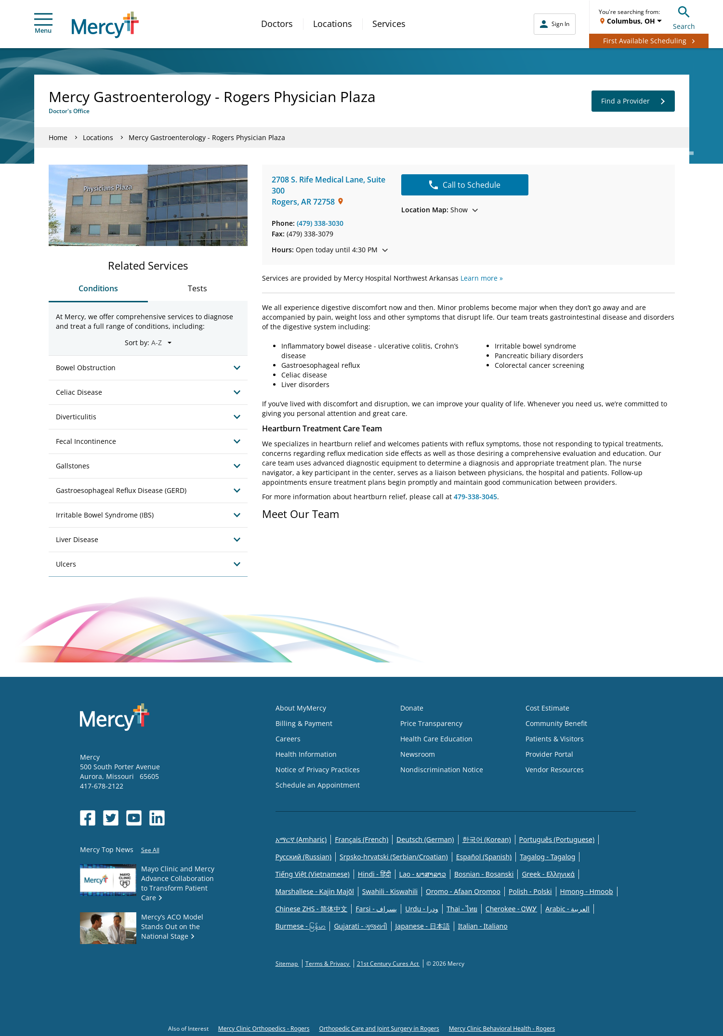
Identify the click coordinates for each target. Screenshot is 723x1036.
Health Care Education (436, 738)
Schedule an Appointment (318, 785)
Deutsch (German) (425, 839)
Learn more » (481, 278)
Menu (43, 24)
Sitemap (287, 963)
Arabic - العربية (567, 908)
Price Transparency (431, 723)
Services (389, 23)
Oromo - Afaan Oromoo (463, 891)
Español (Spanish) (484, 856)
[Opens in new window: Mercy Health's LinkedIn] (157, 818)
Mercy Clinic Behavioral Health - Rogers (502, 1028)
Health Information (306, 754)
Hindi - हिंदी (374, 874)
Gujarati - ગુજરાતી (360, 926)
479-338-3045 (475, 496)
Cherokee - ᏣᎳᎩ (511, 908)
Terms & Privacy (328, 963)
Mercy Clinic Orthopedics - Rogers (264, 1028)
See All (150, 850)
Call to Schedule (464, 185)
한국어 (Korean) (486, 839)
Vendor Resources (555, 769)
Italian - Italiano (483, 926)
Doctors (277, 23)
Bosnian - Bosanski (483, 874)
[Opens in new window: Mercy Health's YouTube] (134, 818)
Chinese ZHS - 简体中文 (312, 908)
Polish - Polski (530, 891)
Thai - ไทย (462, 908)
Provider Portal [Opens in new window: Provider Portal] (549, 754)
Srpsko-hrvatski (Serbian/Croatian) (394, 856)
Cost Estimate (547, 707)
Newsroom (417, 754)
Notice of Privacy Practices (318, 769)
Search (684, 16)
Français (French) (361, 839)
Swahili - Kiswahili (390, 891)
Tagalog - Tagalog (547, 856)
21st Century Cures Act (388, 963)
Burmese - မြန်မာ (301, 926)
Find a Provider (633, 101)
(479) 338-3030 (320, 223)
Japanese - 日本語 (422, 926)
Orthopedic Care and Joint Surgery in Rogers (379, 1028)
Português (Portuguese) (557, 839)
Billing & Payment (304, 723)
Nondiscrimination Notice (441, 769)
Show (439, 209)
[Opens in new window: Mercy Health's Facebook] (87, 818)
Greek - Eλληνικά (548, 874)
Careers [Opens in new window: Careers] (288, 738)
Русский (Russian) (304, 856)
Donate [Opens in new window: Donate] (411, 707)
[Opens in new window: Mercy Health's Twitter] (110, 818)
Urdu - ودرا (421, 908)
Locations (332, 23)
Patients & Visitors (555, 738)
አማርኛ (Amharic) (301, 839)
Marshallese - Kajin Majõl (315, 891)
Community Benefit (556, 723)
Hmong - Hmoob (586, 891)
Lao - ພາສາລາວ (422, 874)
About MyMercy (301, 707)
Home (58, 137)
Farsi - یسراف (376, 908)
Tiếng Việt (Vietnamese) (313, 874)
